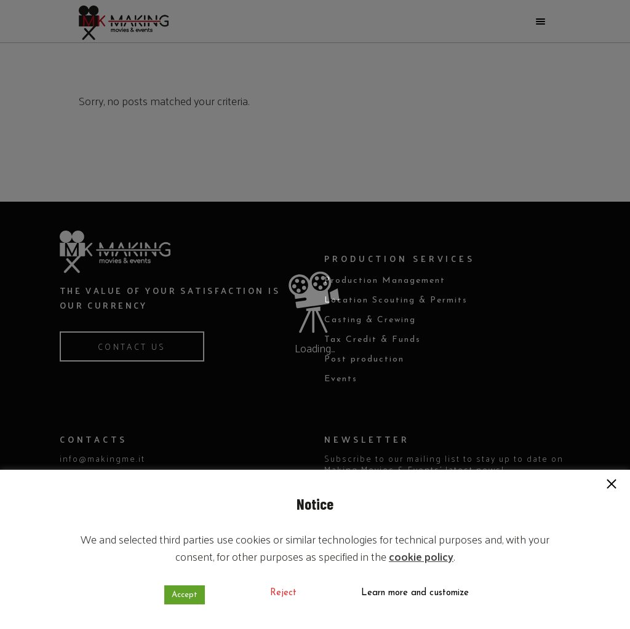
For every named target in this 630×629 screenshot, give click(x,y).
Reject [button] (283, 593)
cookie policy (421, 556)
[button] (611, 485)
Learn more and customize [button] (415, 593)
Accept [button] (184, 595)
